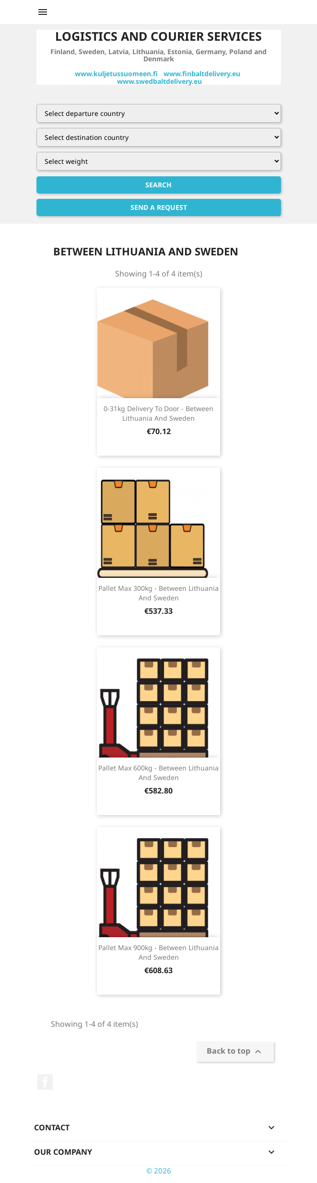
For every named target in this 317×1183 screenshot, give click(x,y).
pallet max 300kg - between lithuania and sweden (158, 593)
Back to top (235, 1051)
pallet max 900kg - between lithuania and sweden (158, 952)
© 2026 (158, 1170)
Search (158, 184)
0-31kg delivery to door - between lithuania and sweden (158, 413)
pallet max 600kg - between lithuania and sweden (158, 772)
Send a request (158, 207)
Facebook (45, 1082)
